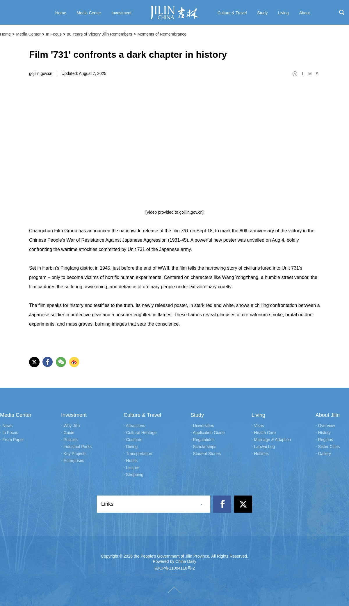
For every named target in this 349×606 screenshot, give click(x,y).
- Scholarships (203, 446)
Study (197, 415)
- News (6, 425)
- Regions (324, 439)
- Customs (133, 439)
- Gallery (323, 453)
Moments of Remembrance (161, 34)
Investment (74, 415)
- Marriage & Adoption (271, 439)
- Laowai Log (263, 446)
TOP (174, 590)
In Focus (54, 34)
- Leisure (131, 467)
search (341, 12)
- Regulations (202, 439)
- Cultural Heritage (140, 432)
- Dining (131, 446)
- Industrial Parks (76, 446)
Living (258, 415)
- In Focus (9, 432)
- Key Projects (73, 453)
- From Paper (12, 439)
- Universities (202, 425)
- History (323, 432)
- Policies (69, 439)
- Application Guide (207, 432)
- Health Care (264, 432)
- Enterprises (72, 460)
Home (5, 34)
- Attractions (134, 425)
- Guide (67, 432)
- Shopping (133, 474)
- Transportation (138, 453)
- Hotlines (260, 453)
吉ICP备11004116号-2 (174, 568)
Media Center (28, 34)
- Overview (325, 425)
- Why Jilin (70, 425)
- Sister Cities (328, 446)
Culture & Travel (142, 415)
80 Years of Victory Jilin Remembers (99, 34)
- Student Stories (205, 453)
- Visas (258, 425)
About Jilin (328, 415)
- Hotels (131, 460)
